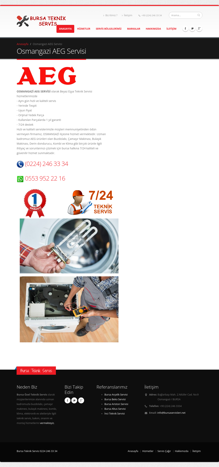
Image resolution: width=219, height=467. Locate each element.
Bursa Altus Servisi (115, 409)
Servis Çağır (164, 451)
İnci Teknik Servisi (114, 413)
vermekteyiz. (47, 423)
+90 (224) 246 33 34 (150, 15)
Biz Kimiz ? (110, 15)
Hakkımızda (181, 451)
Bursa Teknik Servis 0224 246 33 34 (37, 451)
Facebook (185, 28)
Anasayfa (22, 44)
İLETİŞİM (171, 28)
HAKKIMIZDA (153, 28)
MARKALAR (133, 28)
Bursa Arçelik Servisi (116, 394)
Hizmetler (147, 451)
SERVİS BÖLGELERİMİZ (108, 28)
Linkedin (199, 28)
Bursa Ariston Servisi (116, 404)
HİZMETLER (83, 28)
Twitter (192, 28)
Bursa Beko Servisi (115, 399)
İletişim (127, 15)
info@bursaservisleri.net (171, 412)
